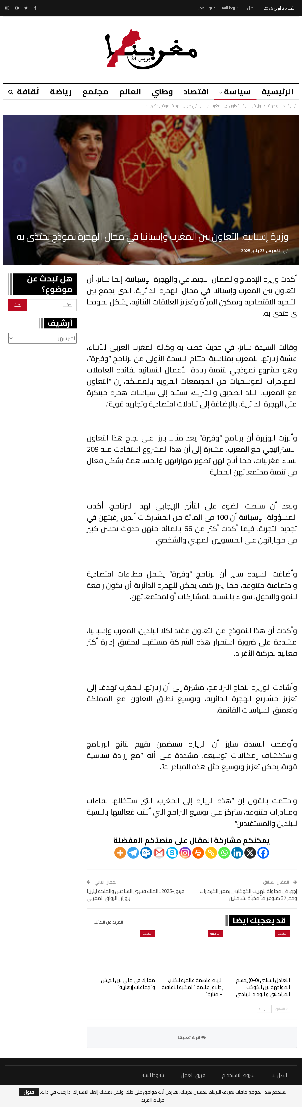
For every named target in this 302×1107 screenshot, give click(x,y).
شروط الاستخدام (238, 1075)
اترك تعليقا (192, 1037)
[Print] (198, 853)
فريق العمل (206, 8)
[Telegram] (133, 853)
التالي (264, 1009)
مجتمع (90, 91)
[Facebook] (263, 853)
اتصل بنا (249, 8)
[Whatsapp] (224, 853)
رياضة (55, 91)
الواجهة (283, 933)
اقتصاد (194, 91)
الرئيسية (277, 91)
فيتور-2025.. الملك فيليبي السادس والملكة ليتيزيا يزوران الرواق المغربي (135, 894)
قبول (29, 1092)
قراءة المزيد (152, 1100)
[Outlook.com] (146, 853)
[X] (250, 853)
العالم (126, 91)
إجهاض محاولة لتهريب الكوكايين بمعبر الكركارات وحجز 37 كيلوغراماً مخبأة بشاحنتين (248, 894)
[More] (120, 853)
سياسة (236, 91)
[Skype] (172, 853)
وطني (159, 91)
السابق (281, 1009)
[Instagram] (185, 853)
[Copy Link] (211, 853)
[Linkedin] (237, 853)
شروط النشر (229, 8)
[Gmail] (159, 853)
